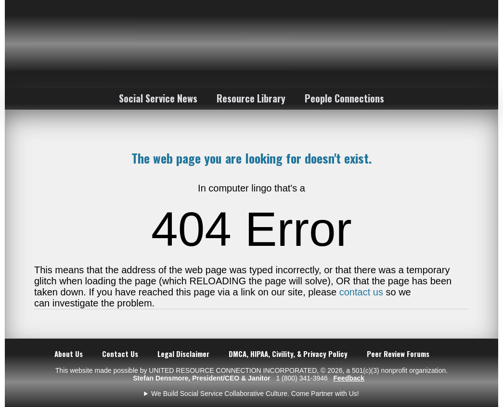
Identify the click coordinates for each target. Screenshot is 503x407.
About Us (68, 353)
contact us (361, 292)
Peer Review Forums (398, 353)
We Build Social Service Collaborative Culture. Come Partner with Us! (255, 393)
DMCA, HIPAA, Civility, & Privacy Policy (288, 353)
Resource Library (251, 98)
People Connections (344, 98)
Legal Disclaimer (183, 353)
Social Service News (158, 98)
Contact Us (120, 353)
